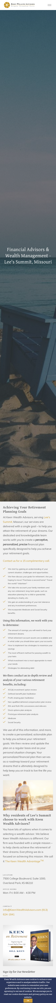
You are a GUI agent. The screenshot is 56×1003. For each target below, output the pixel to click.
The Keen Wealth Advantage (24, 861)
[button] (28, 990)
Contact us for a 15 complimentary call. (26, 560)
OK (28, 1000)
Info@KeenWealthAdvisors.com (22, 909)
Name (5, 976)
